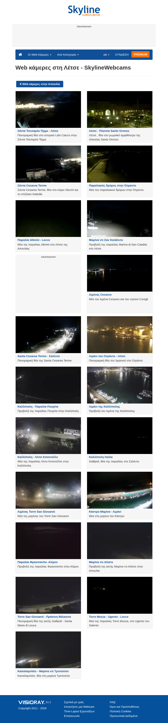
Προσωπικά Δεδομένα (124, 715)
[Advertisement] (83, 37)
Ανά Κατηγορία (68, 54)
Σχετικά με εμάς (74, 702)
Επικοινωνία (71, 715)
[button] (106, 54)
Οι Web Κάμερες (39, 54)
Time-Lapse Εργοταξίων (79, 711)
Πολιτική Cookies (120, 711)
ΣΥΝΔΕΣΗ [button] (122, 54)
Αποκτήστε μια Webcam (79, 706)
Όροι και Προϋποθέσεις (124, 706)
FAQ (112, 702)
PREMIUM (140, 54)
